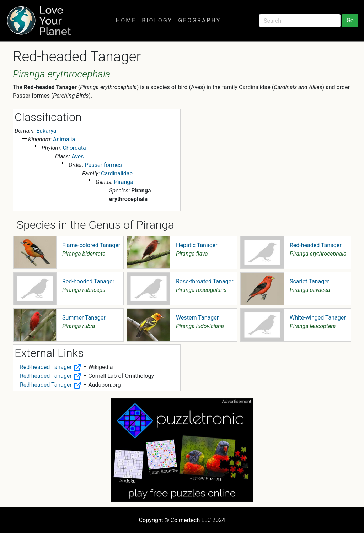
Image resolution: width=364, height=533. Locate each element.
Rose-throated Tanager (204, 281)
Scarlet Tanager (309, 281)
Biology (157, 20)
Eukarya (46, 130)
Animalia (64, 139)
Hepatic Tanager (197, 245)
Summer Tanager (84, 317)
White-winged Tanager (318, 317)
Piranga (123, 182)
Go (350, 20)
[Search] (300, 20)
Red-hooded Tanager (88, 281)
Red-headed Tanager (316, 245)
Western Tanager (197, 317)
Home (126, 20)
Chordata (74, 148)
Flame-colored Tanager (91, 245)
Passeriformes (103, 165)
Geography (199, 20)
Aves (77, 156)
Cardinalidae (117, 173)
